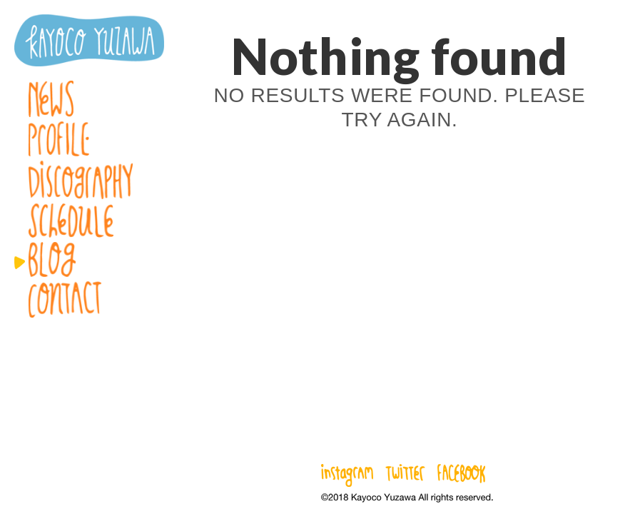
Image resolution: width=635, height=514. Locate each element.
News (89, 99)
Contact (89, 299)
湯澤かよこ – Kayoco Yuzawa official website (89, 40)
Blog (89, 259)
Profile (89, 138)
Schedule (89, 220)
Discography (89, 180)
